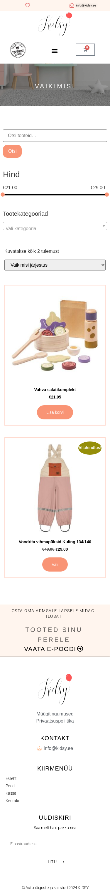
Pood (10, 785)
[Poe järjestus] (55, 265)
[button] (54, 50)
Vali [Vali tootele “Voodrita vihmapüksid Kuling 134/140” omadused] (55, 564)
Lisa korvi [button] (55, 412)
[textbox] (55, 228)
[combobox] (55, 226)
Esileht (11, 778)
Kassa (11, 793)
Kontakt (12, 800)
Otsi (12, 151)
